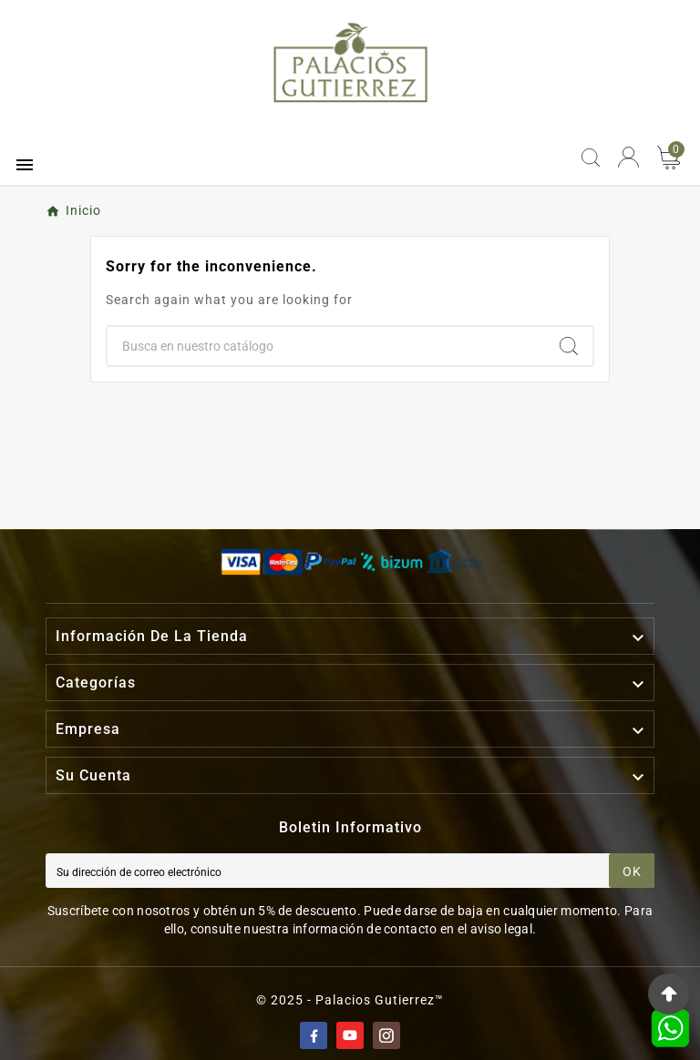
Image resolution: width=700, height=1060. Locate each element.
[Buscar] (326, 346)
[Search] (569, 346)
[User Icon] (628, 157)
